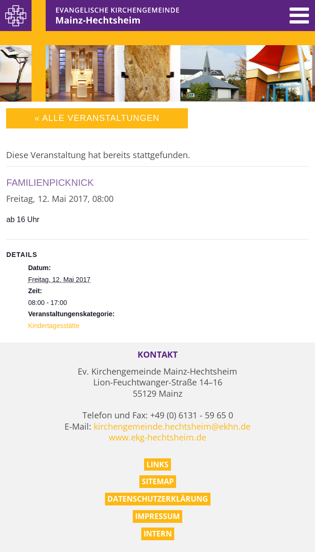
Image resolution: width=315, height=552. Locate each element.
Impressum (157, 516)
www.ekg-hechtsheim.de (157, 437)
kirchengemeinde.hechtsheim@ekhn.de (172, 426)
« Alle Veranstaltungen (96, 118)
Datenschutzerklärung (157, 499)
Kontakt (157, 354)
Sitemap (158, 481)
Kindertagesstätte (54, 325)
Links (157, 464)
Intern (158, 533)
